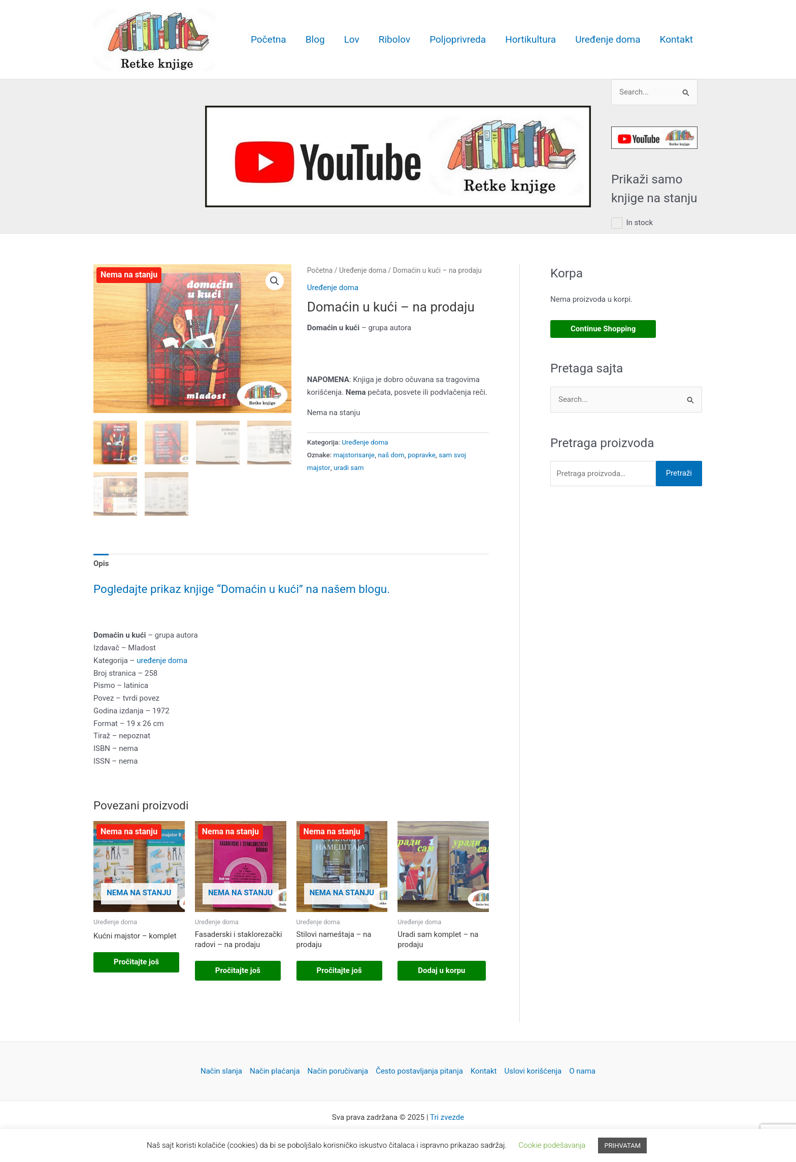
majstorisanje (354, 455)
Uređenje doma (607, 39)
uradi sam (349, 467)
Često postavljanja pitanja (419, 1071)
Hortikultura (530, 39)
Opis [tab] (101, 563)
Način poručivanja (338, 1071)
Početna (268, 39)
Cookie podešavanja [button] (552, 1145)
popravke (422, 455)
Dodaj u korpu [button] (441, 970)
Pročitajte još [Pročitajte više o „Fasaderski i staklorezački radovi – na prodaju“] (237, 970)
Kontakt (676, 39)
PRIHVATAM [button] (622, 1145)
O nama (582, 1071)
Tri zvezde (447, 1117)
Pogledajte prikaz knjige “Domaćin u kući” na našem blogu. (241, 588)
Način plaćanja (275, 1071)
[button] (275, 281)
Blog (315, 39)
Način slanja (221, 1071)
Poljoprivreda (457, 39)
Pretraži (679, 473)
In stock (639, 222)
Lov (351, 39)
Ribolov (394, 39)
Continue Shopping (603, 328)
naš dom (391, 455)
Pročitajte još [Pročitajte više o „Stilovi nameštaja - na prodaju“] (339, 970)
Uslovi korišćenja (533, 1071)
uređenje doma (162, 660)
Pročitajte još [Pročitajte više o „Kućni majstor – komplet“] (136, 961)
